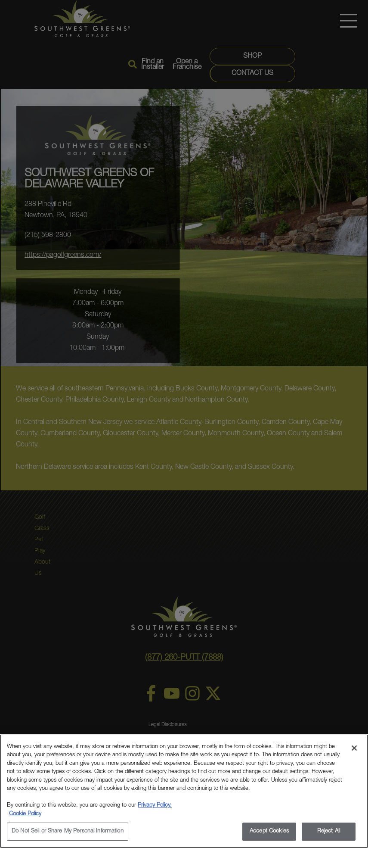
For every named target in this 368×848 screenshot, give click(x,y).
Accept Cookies (269, 831)
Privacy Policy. (155, 805)
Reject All (328, 831)
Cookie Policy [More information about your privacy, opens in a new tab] (25, 814)
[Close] (354, 748)
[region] (184, 791)
